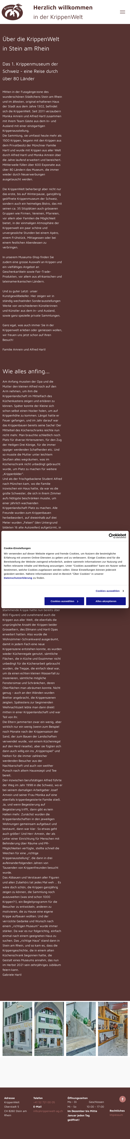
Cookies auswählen (108, 590)
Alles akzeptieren (106, 601)
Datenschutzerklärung (18, 577)
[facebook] (122, 1099)
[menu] (122, 12)
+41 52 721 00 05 (44, 1102)
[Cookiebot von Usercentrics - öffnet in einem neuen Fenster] (111, 535)
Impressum (116, 1114)
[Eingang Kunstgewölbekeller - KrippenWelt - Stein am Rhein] (81, 1029)
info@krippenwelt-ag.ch (48, 1110)
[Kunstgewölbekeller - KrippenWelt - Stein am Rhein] (113, 1029)
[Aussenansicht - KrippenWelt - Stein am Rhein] (17, 1029)
